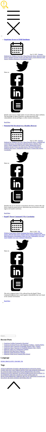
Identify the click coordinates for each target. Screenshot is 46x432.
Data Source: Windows (32, 144)
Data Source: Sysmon (30, 148)
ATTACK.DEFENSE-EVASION (11, 368)
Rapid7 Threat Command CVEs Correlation (19, 217)
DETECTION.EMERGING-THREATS (13, 376)
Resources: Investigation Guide (23, 59)
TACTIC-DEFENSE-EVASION (35, 376)
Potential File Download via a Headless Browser (20, 126)
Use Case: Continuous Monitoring (22, 237)
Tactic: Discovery (38, 56)
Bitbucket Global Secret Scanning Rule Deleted (17, 354)
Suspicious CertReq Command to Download (16, 343)
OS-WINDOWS (6, 375)
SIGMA (4, 361)
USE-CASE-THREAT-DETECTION (20, 370)
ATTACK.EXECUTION (11, 371)
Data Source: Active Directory (34, 57)
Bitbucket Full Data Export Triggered (14, 351)
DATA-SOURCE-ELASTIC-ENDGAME (24, 375)
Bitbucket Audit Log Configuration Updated (16, 349)
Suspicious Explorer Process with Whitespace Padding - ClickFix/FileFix (24, 345)
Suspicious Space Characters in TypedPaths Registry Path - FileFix (22, 348)
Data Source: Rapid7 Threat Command (24, 234)
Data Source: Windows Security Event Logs (24, 56)
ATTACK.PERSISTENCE (27, 371)
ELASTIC (12, 361)
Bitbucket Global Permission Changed (14, 352)
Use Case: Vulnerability (32, 236)
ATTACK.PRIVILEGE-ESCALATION (32, 373)
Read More (7, 122)
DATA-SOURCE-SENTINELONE (20, 378)
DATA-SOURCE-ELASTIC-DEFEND (20, 372)
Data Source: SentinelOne (16, 148)
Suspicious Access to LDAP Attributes (17, 39)
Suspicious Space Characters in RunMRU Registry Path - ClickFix (22, 346)
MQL (20, 361)
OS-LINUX (5, 378)
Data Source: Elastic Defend (26, 145)
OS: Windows (13, 56)
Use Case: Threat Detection (25, 56)
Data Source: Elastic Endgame (18, 233)
